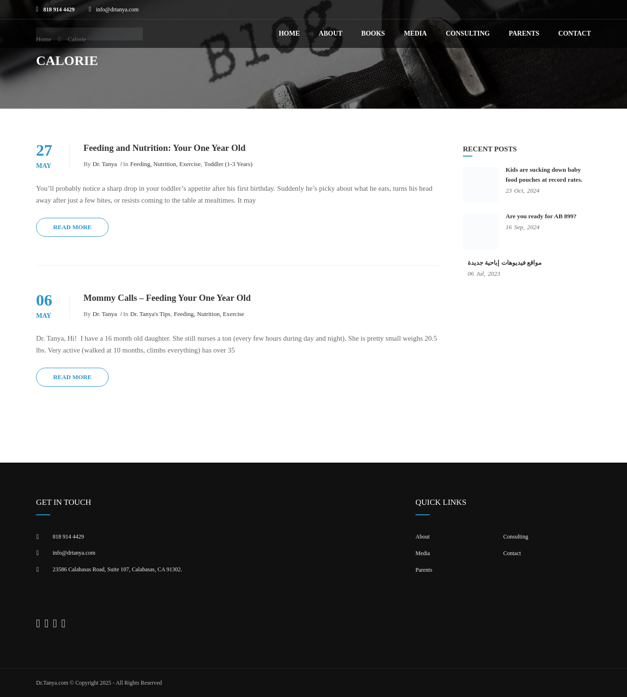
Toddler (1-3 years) (228, 163)
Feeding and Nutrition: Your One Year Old (164, 148)
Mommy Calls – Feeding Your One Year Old (167, 298)
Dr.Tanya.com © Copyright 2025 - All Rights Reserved (99, 682)
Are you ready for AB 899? (541, 216)
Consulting (468, 33)
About (330, 33)
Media (415, 33)
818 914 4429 (58, 9)
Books (373, 33)
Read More (72, 227)
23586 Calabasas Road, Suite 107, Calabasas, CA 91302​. (117, 569)
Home (289, 33)
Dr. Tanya (104, 163)
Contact (574, 33)
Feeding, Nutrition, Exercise (165, 163)
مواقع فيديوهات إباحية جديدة (505, 262)
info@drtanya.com (117, 9)
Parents (524, 33)
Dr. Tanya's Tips (150, 313)
